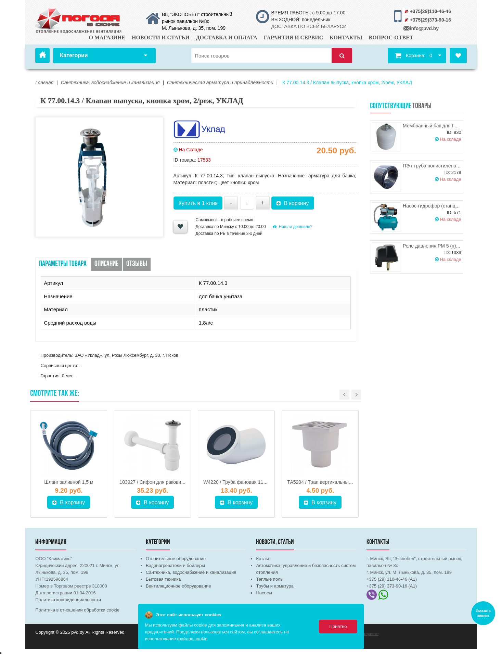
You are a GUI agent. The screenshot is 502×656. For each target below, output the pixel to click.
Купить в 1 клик (198, 203)
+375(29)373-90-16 (430, 20)
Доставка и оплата (226, 37)
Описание (106, 264)
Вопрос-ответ (391, 37)
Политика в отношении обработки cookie (77, 610)
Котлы (262, 558)
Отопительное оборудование (176, 558)
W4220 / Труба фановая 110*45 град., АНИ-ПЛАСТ (259, 482)
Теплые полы (269, 579)
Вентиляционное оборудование (178, 586)
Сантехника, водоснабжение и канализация (191, 572)
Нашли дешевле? (292, 226)
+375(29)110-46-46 (430, 11)
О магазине (107, 37)
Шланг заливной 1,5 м (68, 482)
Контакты (346, 37)
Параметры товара (63, 264)
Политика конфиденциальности (68, 599)
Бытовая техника (163, 579)
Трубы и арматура (274, 586)
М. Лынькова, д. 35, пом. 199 (194, 28)
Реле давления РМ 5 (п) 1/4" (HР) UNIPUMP (451, 246)
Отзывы (136, 264)
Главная (42, 55)
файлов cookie (192, 638)
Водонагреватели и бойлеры (175, 565)
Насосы (264, 592)
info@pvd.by (424, 28)
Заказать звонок (483, 613)
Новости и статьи (161, 37)
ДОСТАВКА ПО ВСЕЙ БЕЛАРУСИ (308, 26)
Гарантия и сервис (293, 37)
